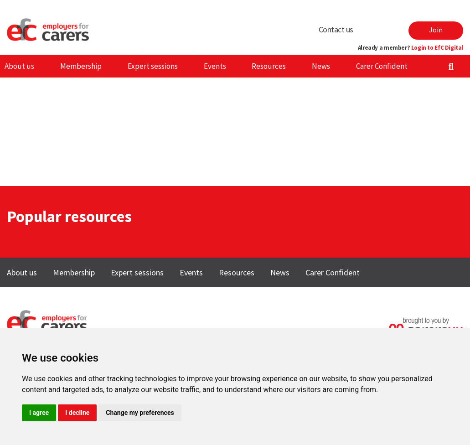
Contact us (336, 29)
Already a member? (410, 48)
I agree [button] (39, 412)
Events (215, 66)
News (321, 66)
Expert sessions (153, 66)
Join (436, 29)
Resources (269, 66)
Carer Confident (382, 66)
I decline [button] (77, 412)
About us (19, 66)
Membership (81, 66)
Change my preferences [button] (140, 412)
